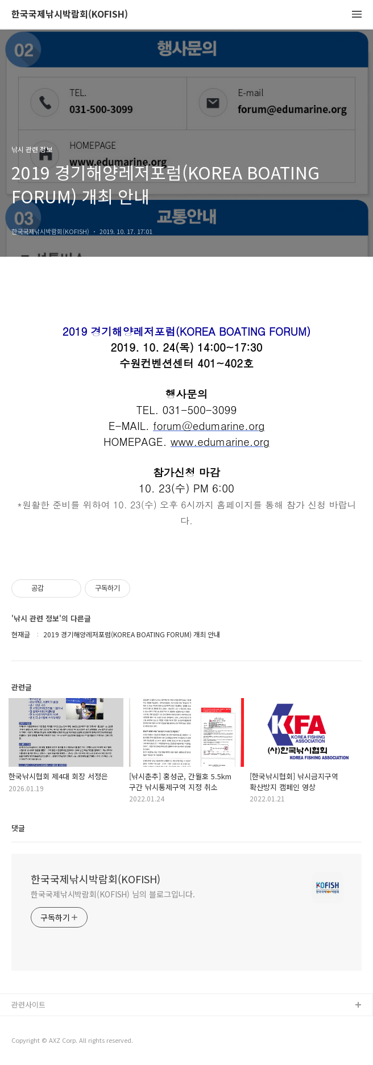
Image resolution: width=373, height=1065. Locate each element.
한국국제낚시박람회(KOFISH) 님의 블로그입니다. (113, 894)
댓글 (18, 827)
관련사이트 (28, 1004)
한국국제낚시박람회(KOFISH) (69, 14)
